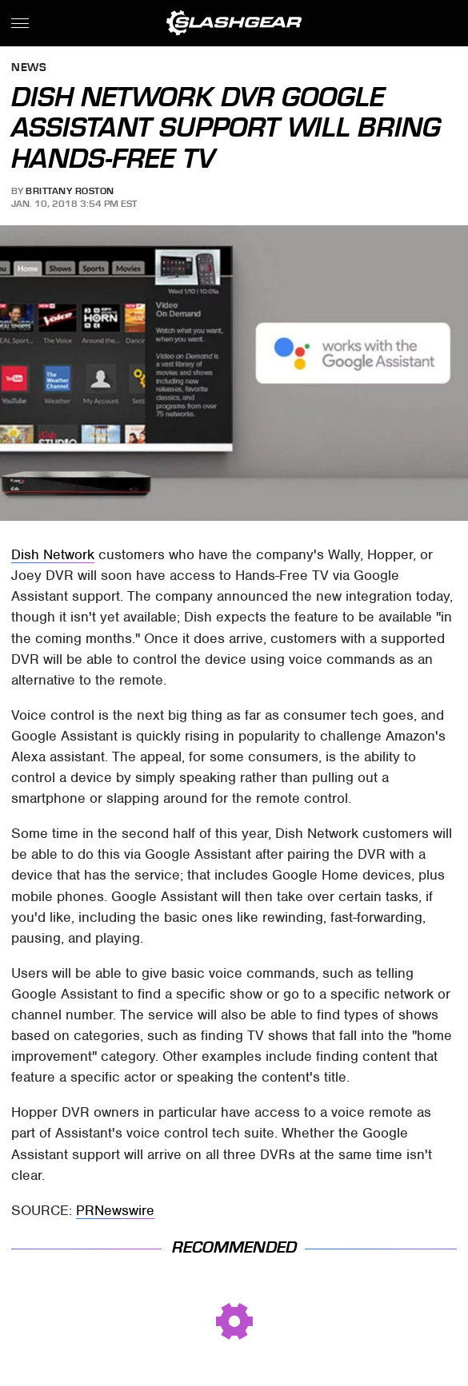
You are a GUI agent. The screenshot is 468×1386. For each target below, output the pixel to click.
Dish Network (52, 554)
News (28, 68)
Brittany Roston (70, 191)
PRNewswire (115, 1210)
